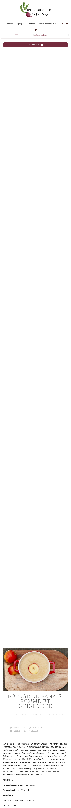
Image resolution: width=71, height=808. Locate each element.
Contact (9, 24)
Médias (31, 24)
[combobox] (51, 35)
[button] (16, 35)
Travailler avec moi (47, 24)
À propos (20, 24)
